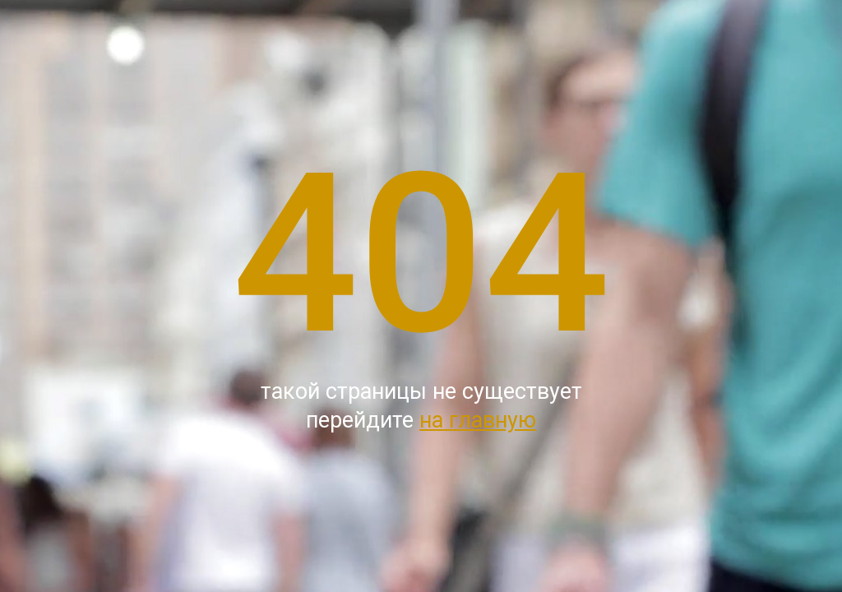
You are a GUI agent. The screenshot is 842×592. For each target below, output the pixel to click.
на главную (477, 420)
